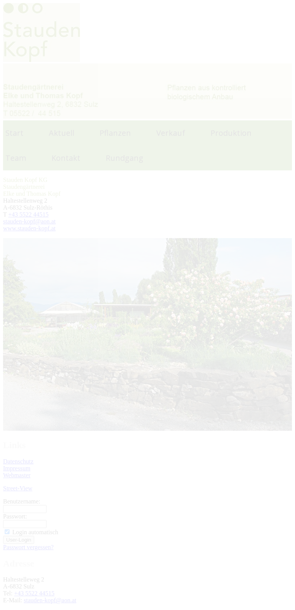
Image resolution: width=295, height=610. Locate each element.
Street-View (17, 488)
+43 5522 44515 (34, 593)
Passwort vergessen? (28, 547)
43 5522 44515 (30, 214)
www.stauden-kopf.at (29, 228)
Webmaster (17, 475)
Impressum (16, 468)
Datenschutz (18, 461)
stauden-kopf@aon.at (29, 221)
